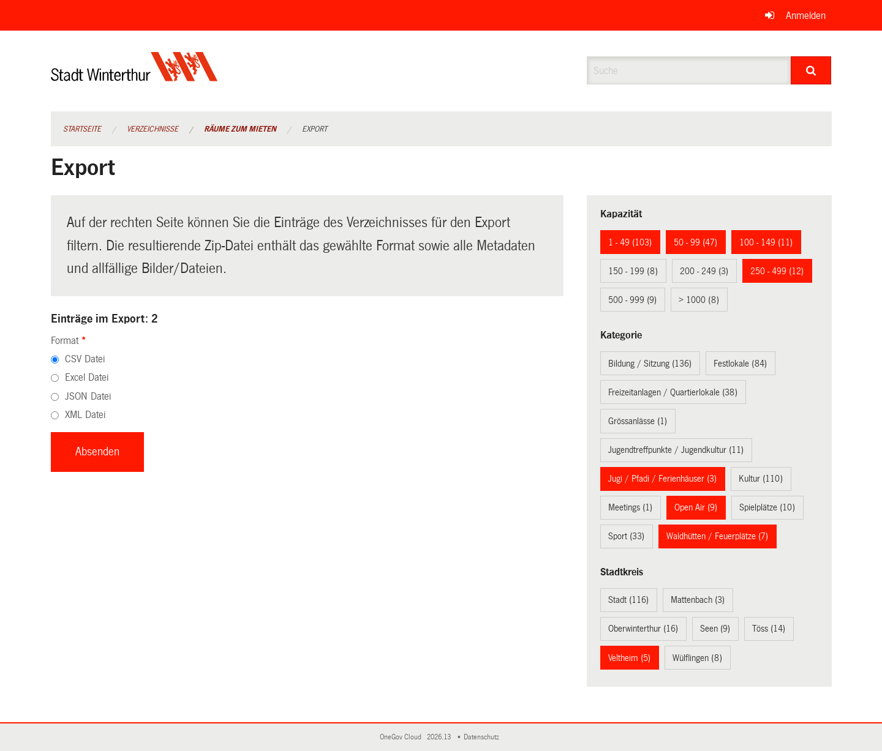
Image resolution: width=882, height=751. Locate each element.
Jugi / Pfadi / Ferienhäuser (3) (662, 479)
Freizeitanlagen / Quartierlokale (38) (672, 392)
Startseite (82, 129)
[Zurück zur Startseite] (134, 76)
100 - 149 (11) (766, 242)
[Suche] (811, 70)
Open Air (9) (695, 507)
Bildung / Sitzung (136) (650, 363)
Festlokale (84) (740, 363)
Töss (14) (768, 628)
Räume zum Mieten (240, 129)
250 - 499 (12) (777, 271)
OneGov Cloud (402, 737)
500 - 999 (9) (632, 300)
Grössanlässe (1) (637, 421)
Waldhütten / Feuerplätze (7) (717, 536)
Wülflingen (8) (697, 658)
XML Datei (85, 414)
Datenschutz (483, 737)
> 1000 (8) (699, 300)
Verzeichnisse (152, 129)
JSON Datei (88, 396)
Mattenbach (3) (698, 600)
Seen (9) (715, 628)
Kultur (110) (761, 479)
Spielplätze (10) (767, 507)
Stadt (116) (628, 600)
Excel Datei (86, 377)
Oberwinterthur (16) (643, 628)
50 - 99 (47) (695, 242)
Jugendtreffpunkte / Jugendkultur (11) (676, 450)
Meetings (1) (630, 507)
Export (314, 129)
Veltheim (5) (629, 658)
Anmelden (806, 15)
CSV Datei (85, 359)
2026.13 (439, 737)
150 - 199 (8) (633, 271)
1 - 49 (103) (630, 242)
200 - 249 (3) (704, 271)
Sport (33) (626, 536)
